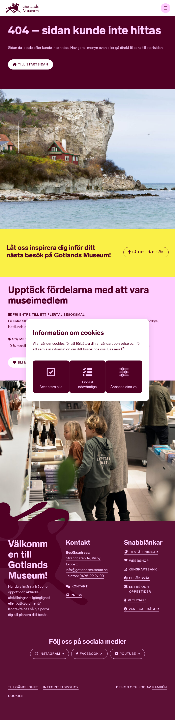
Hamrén (159, 687)
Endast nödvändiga (87, 378)
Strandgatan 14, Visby (83, 558)
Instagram (47, 653)
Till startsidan (30, 64)
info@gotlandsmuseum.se (87, 570)
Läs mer (115, 349)
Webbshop (136, 560)
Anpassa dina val (124, 378)
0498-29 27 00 (92, 576)
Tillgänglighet (23, 687)
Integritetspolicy (61, 687)
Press (74, 595)
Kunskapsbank (140, 569)
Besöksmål (137, 578)
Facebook (87, 653)
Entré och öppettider (137, 588)
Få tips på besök (146, 252)
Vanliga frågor (141, 609)
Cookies (16, 696)
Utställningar (141, 552)
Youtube (125, 653)
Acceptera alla (50, 378)
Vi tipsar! (135, 600)
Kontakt (77, 586)
